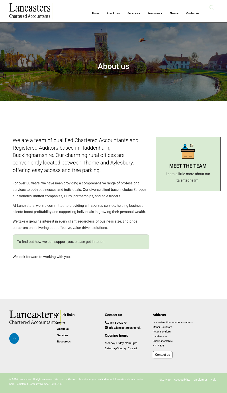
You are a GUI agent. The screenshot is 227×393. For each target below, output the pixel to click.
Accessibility (182, 379)
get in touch (95, 242)
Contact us (192, 13)
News (174, 13)
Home (95, 13)
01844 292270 (117, 322)
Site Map (165, 379)
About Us (113, 13)
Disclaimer (200, 379)
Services (133, 13)
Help (213, 379)
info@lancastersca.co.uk (124, 327)
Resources (154, 13)
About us (63, 328)
